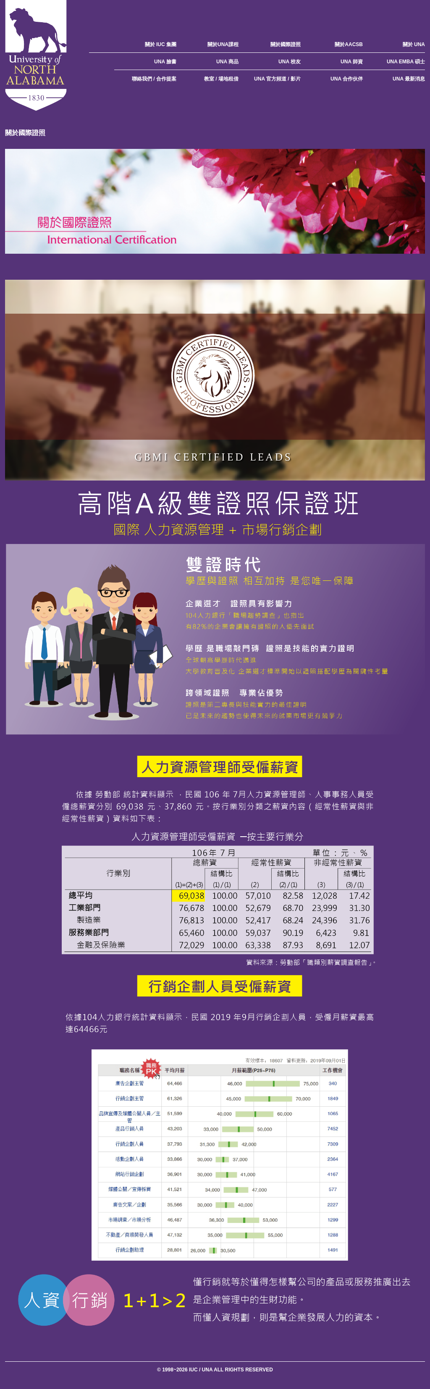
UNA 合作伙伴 (346, 79)
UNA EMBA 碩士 (406, 62)
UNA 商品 (227, 62)
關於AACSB (349, 44)
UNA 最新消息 (409, 79)
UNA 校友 (289, 62)
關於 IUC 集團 (160, 44)
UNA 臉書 (165, 62)
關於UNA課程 (223, 44)
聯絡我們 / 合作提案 (154, 79)
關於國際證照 (285, 44)
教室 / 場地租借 (221, 79)
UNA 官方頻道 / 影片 (277, 79)
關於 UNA (414, 44)
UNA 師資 (352, 62)
